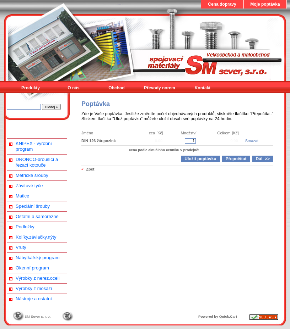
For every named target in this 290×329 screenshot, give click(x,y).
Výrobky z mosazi (34, 288)
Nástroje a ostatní (34, 298)
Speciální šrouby (33, 206)
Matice (22, 196)
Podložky (25, 226)
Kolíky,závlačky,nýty (36, 237)
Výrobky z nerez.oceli (38, 278)
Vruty (21, 247)
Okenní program (32, 268)
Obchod (116, 87)
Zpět (90, 169)
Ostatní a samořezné (37, 216)
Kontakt (203, 87)
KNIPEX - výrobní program (34, 146)
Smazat (251, 141)
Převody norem (159, 87)
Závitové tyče (29, 185)
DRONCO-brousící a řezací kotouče (37, 162)
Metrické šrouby (32, 175)
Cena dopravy (222, 4)
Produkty (30, 87)
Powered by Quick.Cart (217, 316)
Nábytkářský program (38, 257)
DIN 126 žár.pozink (98, 141)
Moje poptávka (265, 4)
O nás (73, 87)
